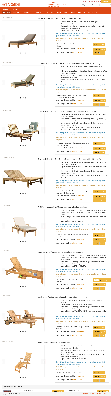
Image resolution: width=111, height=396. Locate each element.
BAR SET (39, 12)
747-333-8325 (53, 2)
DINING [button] (6, 9)
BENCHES (16, 12)
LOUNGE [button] (17, 9)
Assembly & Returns (88, 393)
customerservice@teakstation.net (57, 4)
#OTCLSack (7, 296)
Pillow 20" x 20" (74, 391)
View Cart (106, 1)
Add (99, 44)
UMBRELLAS (28, 12)
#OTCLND (7, 206)
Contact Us (106, 393)
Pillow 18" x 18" (28, 391)
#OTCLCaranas (8, 62)
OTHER (58, 12)
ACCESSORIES (69, 12)
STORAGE (49, 12)
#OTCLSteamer (8, 341)
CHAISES (6, 12)
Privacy (98, 393)
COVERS (81, 12)
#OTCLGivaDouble (9, 158)
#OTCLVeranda (8, 251)
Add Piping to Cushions (64, 52)
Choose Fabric (80, 49)
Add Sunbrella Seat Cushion (65, 49)
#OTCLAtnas (8, 17)
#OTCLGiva (7, 110)
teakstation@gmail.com (54, 6)
